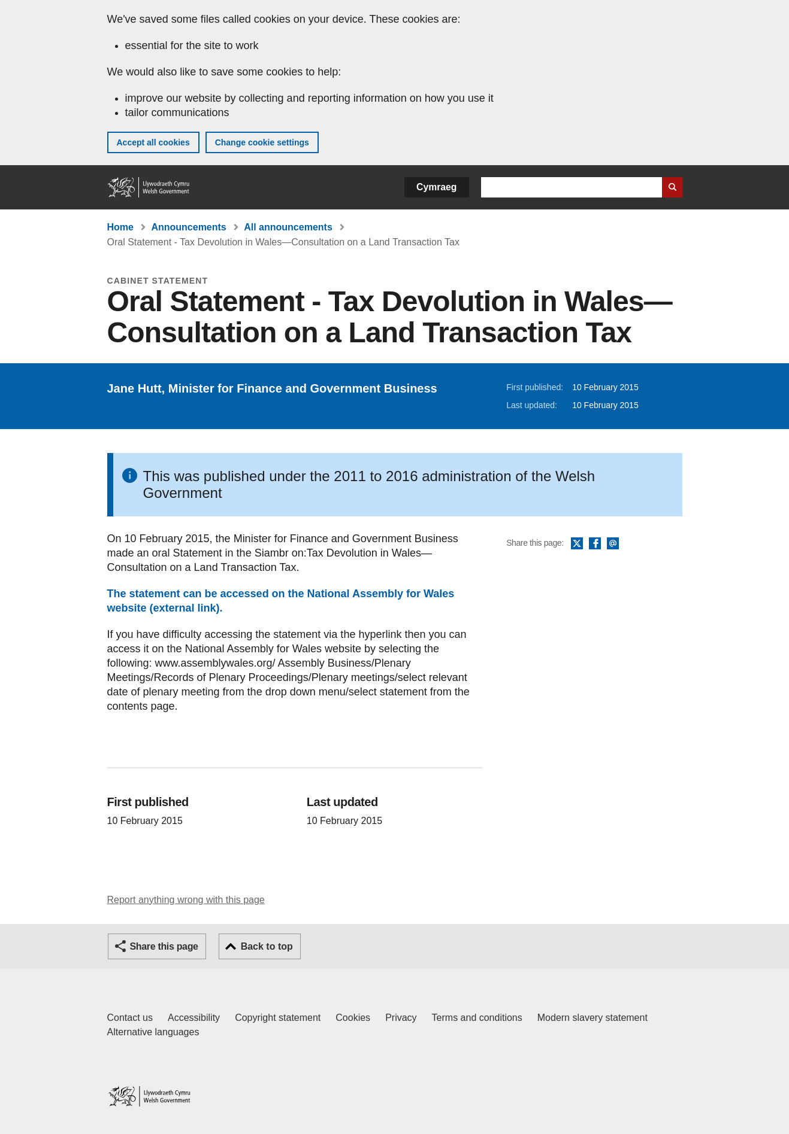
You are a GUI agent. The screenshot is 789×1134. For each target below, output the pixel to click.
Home (120, 227)
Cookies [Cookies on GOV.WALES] (352, 1018)
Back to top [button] (267, 946)
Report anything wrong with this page (186, 900)
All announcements (288, 227)
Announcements (188, 227)
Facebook (595, 544)
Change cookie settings (262, 142)
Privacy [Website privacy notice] (400, 1018)
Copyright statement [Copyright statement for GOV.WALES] (278, 1018)
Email (613, 544)
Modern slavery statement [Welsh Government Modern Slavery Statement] (592, 1018)
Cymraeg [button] (436, 187)
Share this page (164, 946)
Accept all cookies (153, 142)
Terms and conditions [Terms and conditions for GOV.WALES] (477, 1018)
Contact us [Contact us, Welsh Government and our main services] (130, 1018)
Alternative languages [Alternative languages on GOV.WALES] (153, 1032)
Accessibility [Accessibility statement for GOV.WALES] (194, 1018)
